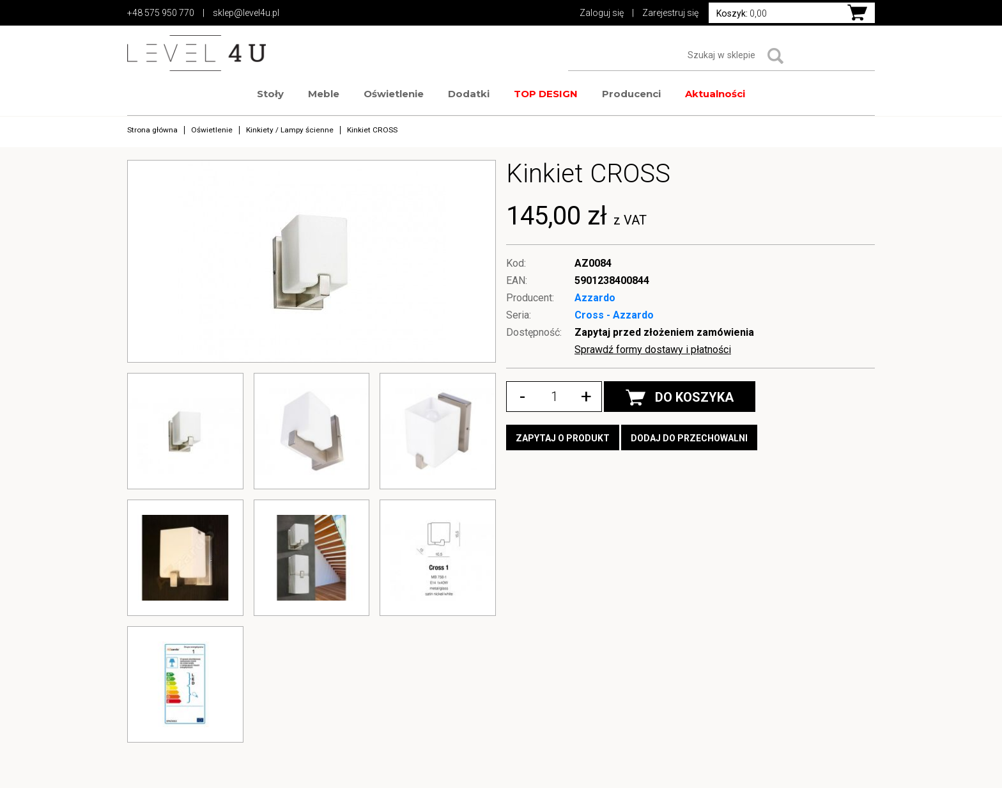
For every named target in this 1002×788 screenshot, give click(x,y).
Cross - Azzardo (614, 315)
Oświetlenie (394, 94)
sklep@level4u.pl (246, 13)
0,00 (741, 13)
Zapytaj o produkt (563, 438)
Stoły (270, 94)
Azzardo (594, 298)
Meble (323, 94)
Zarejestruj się (670, 13)
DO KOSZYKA (680, 398)
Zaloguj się (602, 13)
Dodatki (468, 94)
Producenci (631, 94)
